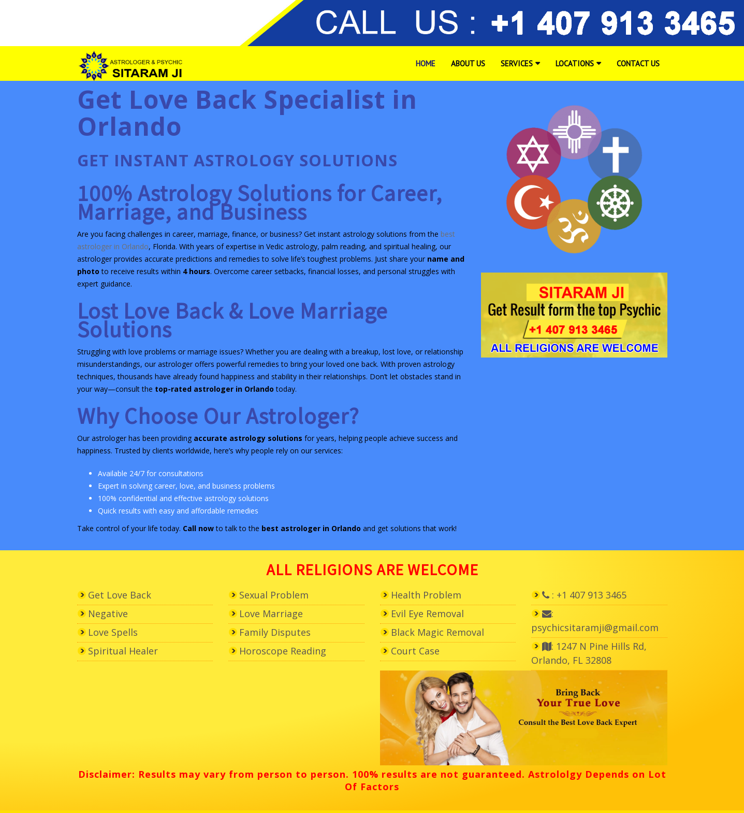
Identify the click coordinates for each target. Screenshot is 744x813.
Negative (108, 613)
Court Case (415, 651)
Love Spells (113, 632)
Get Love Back (119, 595)
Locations (575, 63)
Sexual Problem (274, 595)
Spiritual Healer (123, 651)
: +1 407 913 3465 (584, 595)
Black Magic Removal (437, 632)
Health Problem (426, 595)
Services (517, 63)
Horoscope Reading (282, 651)
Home (425, 63)
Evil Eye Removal (427, 613)
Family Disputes (275, 632)
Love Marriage (271, 613)
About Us (468, 63)
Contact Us (638, 63)
